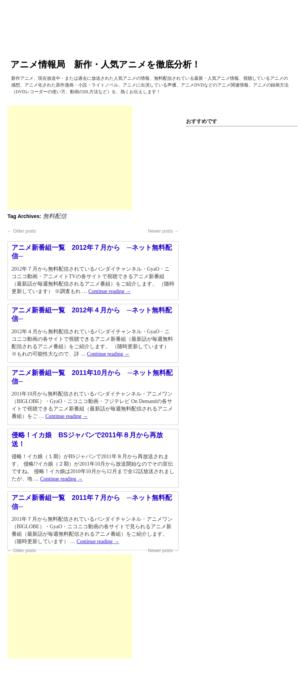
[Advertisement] (69, 157)
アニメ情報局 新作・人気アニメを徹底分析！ (105, 64)
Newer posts (163, 231)
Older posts (21, 231)
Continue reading (110, 291)
